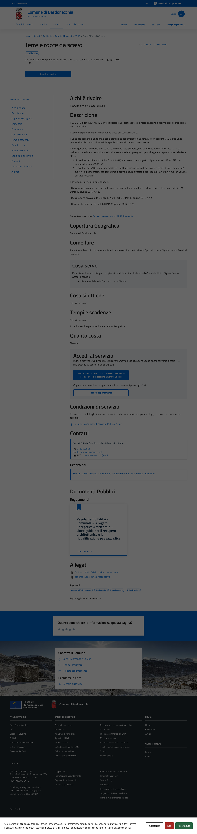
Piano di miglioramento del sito (114, 797)
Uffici (12, 729)
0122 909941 (81, 448)
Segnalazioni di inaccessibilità (113, 793)
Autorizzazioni (61, 742)
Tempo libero (139, 24)
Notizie (148, 725)
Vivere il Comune (75, 24)
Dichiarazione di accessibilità (113, 789)
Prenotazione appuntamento (68, 775)
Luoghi (148, 752)
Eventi (148, 756)
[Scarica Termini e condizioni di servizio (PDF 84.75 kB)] (96, 424)
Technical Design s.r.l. (28, 826)
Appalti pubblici (62, 738)
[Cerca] (181, 14)
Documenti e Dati (18, 751)
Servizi (56, 24)
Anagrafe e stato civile (65, 733)
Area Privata (15, 809)
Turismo (123, 24)
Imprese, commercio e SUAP (113, 733)
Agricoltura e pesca (63, 725)
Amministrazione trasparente (113, 771)
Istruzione (156, 24)
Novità (43, 24)
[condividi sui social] (145, 44)
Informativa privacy (109, 775)
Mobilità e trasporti (108, 738)
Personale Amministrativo (21, 742)
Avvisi (148, 733)
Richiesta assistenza (64, 784)
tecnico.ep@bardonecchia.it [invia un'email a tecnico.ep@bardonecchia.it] (87, 452)
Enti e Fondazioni (17, 746)
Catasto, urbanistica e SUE (67, 746)
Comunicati (150, 729)
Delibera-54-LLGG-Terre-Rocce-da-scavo (96, 572)
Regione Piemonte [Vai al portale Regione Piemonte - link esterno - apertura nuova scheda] (19, 3)
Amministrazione (24, 24)
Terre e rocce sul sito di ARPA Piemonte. (113, 216)
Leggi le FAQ (60, 771)
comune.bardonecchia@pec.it (28, 790)
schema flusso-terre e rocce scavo (92, 577)
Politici (13, 738)
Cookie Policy (106, 780)
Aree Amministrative (19, 725)
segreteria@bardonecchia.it (28, 787)
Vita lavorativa (106, 755)
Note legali (105, 784)
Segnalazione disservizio (66, 780)
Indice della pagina (30, 99)
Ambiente (59, 729)
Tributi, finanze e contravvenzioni (115, 746)
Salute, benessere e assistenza (114, 742)
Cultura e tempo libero (65, 751)
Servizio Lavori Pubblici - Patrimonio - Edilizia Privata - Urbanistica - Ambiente (114, 473)
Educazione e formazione (66, 755)
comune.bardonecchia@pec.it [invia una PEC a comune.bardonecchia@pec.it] (95, 455)
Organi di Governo (18, 733)
